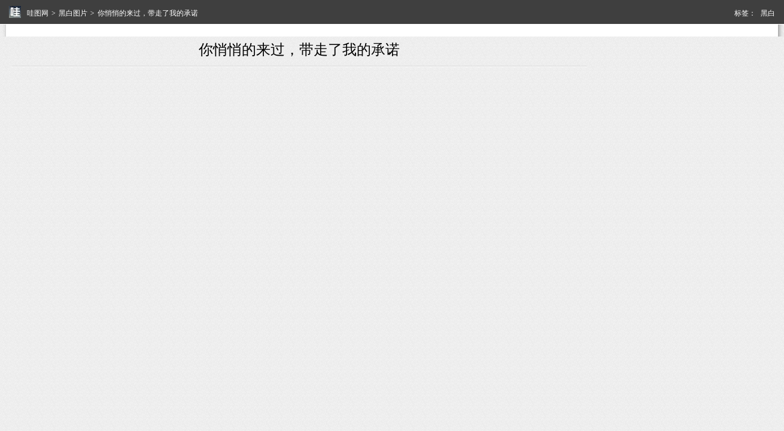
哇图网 (37, 13)
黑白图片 (73, 13)
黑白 (768, 13)
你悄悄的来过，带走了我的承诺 (148, 13)
